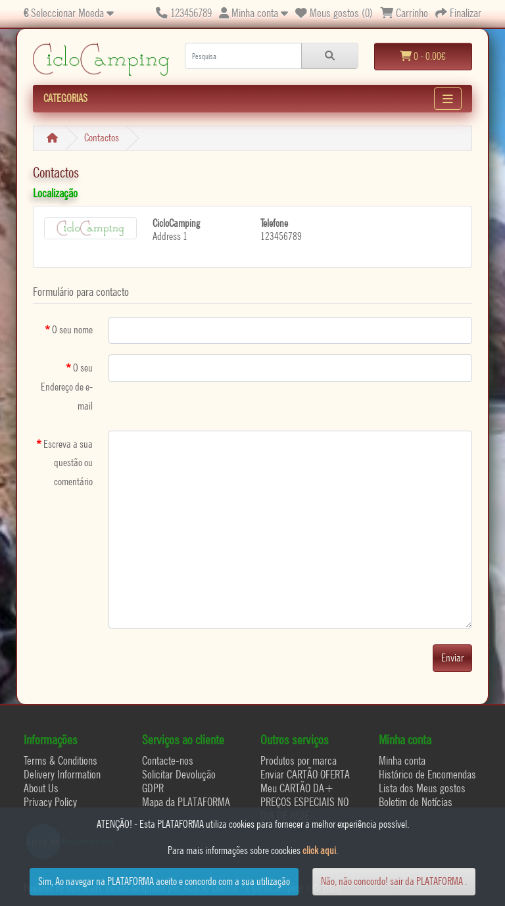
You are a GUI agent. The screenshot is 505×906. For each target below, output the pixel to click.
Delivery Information (62, 774)
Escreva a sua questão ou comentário (68, 463)
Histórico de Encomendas (427, 774)
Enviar (452, 658)
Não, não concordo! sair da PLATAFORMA (392, 881)
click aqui (319, 850)
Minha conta (402, 760)
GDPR (153, 788)
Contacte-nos (167, 760)
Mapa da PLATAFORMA (186, 802)
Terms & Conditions (60, 760)
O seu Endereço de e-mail (67, 387)
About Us (41, 788)
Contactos (101, 137)
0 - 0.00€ (423, 56)
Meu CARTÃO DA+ (297, 788)
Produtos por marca (298, 760)
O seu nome (72, 329)
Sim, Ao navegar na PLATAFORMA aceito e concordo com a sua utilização (164, 881)
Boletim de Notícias (415, 802)
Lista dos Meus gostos (422, 788)
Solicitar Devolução (179, 774)
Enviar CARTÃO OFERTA (305, 774)
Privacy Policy (50, 802)
